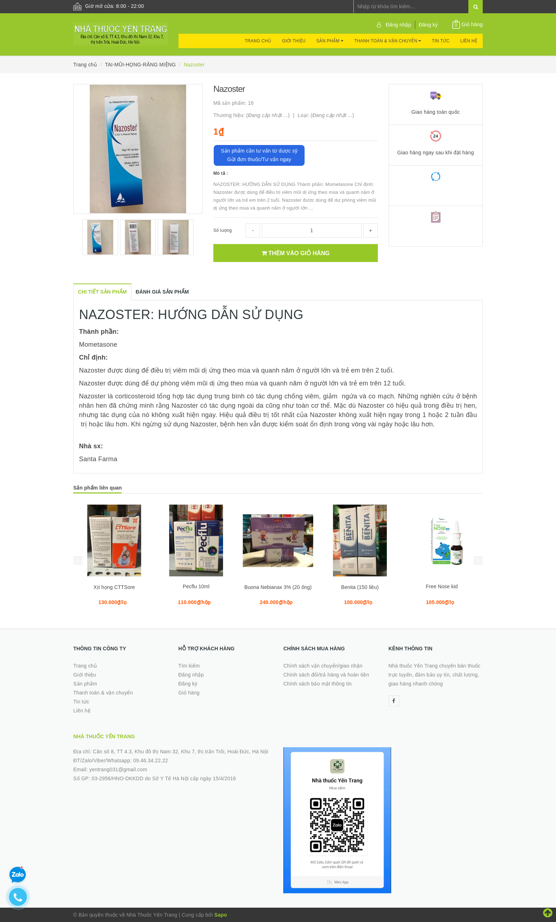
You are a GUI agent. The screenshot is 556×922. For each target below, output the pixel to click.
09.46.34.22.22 (150, 760)
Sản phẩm (329, 40)
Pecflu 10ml (196, 586)
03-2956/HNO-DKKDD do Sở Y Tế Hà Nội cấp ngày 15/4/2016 (164, 778)
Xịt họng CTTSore (114, 587)
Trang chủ (258, 40)
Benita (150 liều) (360, 587)
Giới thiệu (294, 40)
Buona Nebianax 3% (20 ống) (278, 587)
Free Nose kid (442, 586)
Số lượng (222, 230)
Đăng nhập (398, 25)
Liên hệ (468, 40)
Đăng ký (428, 25)
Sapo (220, 915)
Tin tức (440, 40)
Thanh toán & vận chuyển (387, 40)
